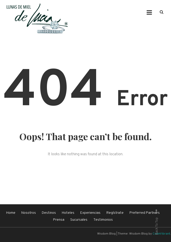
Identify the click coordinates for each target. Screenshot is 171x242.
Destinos (49, 213)
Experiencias (90, 213)
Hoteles (68, 213)
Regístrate (115, 213)
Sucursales (78, 220)
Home (10, 213)
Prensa (58, 220)
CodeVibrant (161, 234)
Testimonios (103, 220)
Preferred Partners (144, 213)
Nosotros (28, 213)
